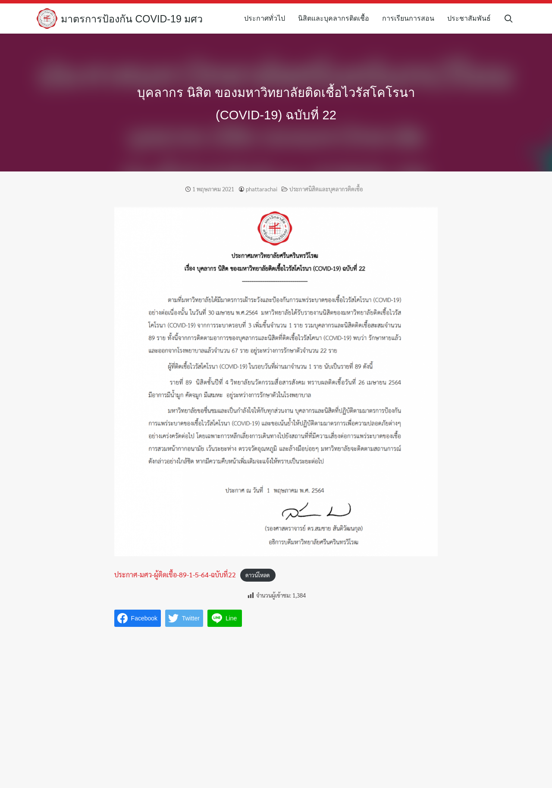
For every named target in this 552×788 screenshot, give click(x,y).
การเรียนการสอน (411, 18)
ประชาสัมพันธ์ (471, 18)
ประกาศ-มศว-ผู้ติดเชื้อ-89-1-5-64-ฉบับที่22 (175, 574)
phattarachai (261, 189)
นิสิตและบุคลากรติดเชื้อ (336, 18)
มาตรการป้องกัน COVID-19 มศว (134, 19)
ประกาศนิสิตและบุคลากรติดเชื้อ (326, 189)
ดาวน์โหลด (257, 575)
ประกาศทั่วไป (267, 18)
